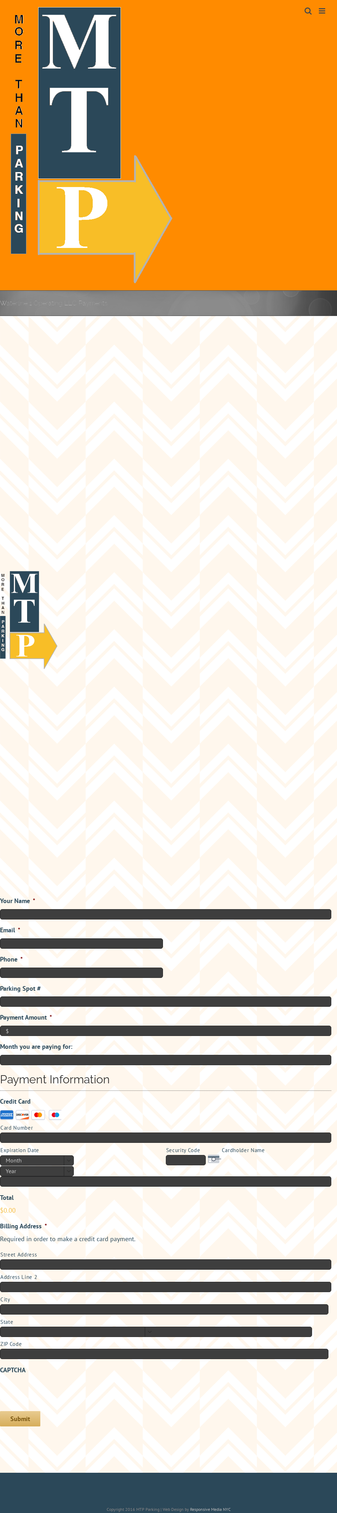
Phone (11, 959)
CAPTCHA (13, 1370)
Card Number (16, 1127)
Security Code (183, 1150)
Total (7, 1197)
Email (10, 930)
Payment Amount (26, 1017)
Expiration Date (19, 1150)
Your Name (17, 901)
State (6, 1321)
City (5, 1299)
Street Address (18, 1254)
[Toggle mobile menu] (322, 11)
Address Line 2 (18, 1277)
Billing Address (23, 1226)
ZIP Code (11, 1344)
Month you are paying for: (36, 1046)
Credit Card (15, 1101)
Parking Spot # (20, 988)
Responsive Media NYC (210, 1509)
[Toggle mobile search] (308, 11)
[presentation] (54, 1391)
